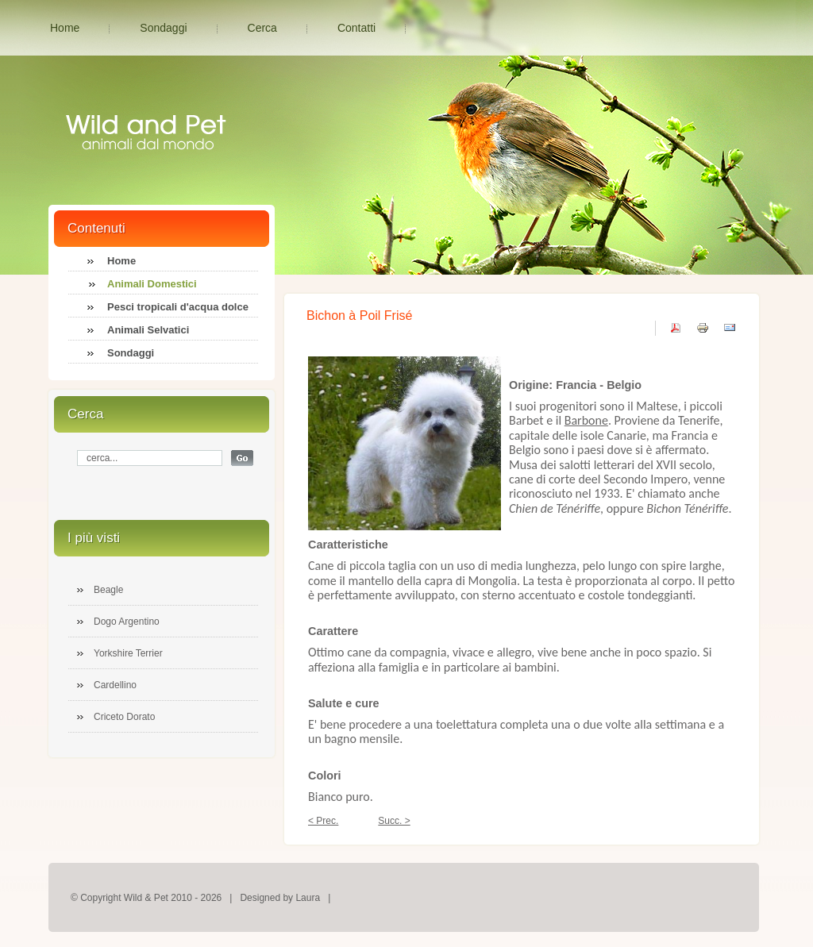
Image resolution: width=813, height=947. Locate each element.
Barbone (586, 420)
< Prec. (323, 820)
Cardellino (115, 685)
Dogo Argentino (127, 621)
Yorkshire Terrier (128, 653)
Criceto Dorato (124, 716)
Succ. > (394, 820)
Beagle (108, 589)
